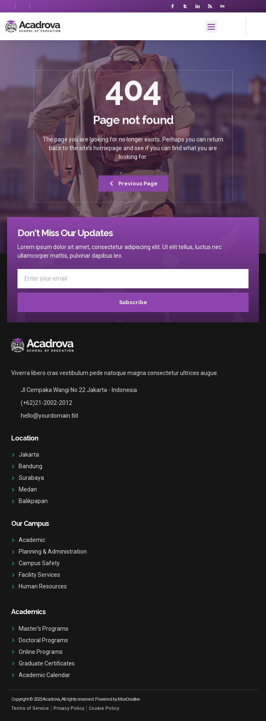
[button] (211, 26)
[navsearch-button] (253, 25)
